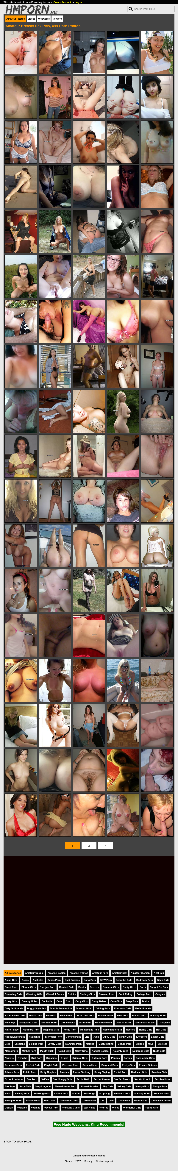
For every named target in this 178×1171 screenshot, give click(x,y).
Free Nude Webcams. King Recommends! (89, 1124)
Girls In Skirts (123, 1022)
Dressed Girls (83, 1008)
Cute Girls (116, 1001)
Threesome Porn (69, 1100)
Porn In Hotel (89, 1065)
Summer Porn (161, 1093)
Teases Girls (33, 1100)
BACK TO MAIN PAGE (18, 1141)
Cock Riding (125, 994)
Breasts (94, 987)
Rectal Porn (120, 1072)
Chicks (72, 994)
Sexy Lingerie (43, 1086)
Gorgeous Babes (144, 1022)
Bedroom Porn (144, 980)
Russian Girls (159, 1072)
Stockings (89, 1093)
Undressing (140, 1100)
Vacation (22, 1107)
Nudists (9, 1058)
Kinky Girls (125, 1036)
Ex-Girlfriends (143, 1008)
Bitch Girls (163, 980)
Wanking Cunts (71, 1107)
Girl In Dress (68, 1022)
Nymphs (22, 1058)
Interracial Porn (53, 1036)
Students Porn (122, 1093)
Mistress (162, 1043)
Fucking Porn (158, 1015)
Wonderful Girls (132, 1107)
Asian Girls (11, 980)
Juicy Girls (109, 1036)
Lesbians (20, 1043)
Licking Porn (36, 1043)
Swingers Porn (13, 1100)
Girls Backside (103, 1022)
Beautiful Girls (124, 980)
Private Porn (12, 1072)
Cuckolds (47, 1001)
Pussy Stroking (81, 1072)
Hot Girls (161, 1029)
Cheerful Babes (55, 994)
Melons (140, 1043)
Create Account (62, 2)
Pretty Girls (128, 1065)
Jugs (96, 1036)
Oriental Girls (80, 1058)
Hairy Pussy (11, 1029)
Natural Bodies (100, 1051)
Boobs (82, 987)
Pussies (64, 1072)
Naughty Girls (120, 1051)
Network (57, 18)
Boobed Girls (66, 987)
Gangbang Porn (28, 1022)
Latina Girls (157, 1036)
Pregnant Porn (110, 1065)
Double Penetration (61, 1008)
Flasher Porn (105, 1015)
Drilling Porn (103, 1008)
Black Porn (11, 987)
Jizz (87, 1036)
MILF (151, 1043)
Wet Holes (89, 1107)
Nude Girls (159, 1051)
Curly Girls (81, 1001)
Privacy (88, 1161)
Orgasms (51, 1058)
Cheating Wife (34, 994)
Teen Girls (49, 1100)
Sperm (75, 1093)
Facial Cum (35, 1015)
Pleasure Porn (70, 1065)
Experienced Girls (15, 1015)
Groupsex (164, 1022)
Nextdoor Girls (140, 1051)
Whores (103, 1107)
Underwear (124, 1100)
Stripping (104, 1093)
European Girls (122, 1008)
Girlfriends (85, 1022)
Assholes (38, 980)
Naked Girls (64, 1051)
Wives (115, 1107)
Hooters (130, 1029)
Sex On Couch (142, 1079)
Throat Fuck (89, 1100)
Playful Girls (51, 1065)
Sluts (8, 1093)
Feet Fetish (66, 1015)
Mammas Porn (73, 1043)
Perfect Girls (33, 1065)
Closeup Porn (106, 994)
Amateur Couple (34, 973)
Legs (7, 1043)
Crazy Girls (11, 1001)
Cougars (160, 994)
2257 (78, 1161)
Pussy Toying (102, 1072)
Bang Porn (90, 980)
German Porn (49, 1022)
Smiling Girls (22, 1093)
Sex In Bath (83, 1079)
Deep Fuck (132, 1001)
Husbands (34, 1036)
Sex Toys (10, 1086)
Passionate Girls (145, 1058)
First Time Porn (85, 1015)
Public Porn (29, 1072)
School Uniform (14, 1079)
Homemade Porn (112, 1029)
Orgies (64, 1058)
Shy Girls (108, 1086)
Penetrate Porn (13, 1065)
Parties (128, 1058)
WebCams (44, 18)
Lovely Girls (54, 1043)
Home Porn (69, 1029)
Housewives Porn (15, 1036)
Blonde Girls (28, 987)
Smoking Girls (42, 1093)
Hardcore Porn (31, 1029)
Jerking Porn (73, 1036)
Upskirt (9, 1107)
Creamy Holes (30, 1001)
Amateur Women (140, 973)
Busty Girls (129, 987)
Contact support (104, 1161)
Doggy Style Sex (36, 1008)
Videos (31, 18)
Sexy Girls (25, 1086)
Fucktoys (10, 1022)
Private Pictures (148, 1065)
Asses (25, 980)
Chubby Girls (87, 994)
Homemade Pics (89, 1029)
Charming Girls (13, 994)
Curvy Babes (99, 1001)
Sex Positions (162, 1079)
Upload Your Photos (84, 1155)
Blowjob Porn (47, 987)
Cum (59, 1001)
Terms (68, 1161)
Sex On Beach (122, 1079)
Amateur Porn (100, 973)
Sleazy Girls (142, 1086)
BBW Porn (106, 980)
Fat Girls (51, 1015)
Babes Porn (54, 980)
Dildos (145, 1001)
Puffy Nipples (48, 1072)
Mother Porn (29, 1051)
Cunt (68, 1001)
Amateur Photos (15, 18)
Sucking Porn (141, 1093)
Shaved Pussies (89, 1086)
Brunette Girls (111, 987)
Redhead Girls (139, 1072)
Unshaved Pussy (161, 1100)
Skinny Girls (124, 1086)
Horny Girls (145, 1029)
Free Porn (122, 1015)
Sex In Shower (102, 1079)
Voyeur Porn (51, 1107)
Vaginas (35, 1107)
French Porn (139, 1015)
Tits (102, 1100)
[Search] (150, 9)
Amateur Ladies (56, 973)
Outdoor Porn (99, 1058)
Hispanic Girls (51, 1029)
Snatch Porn (61, 1093)
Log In (78, 2)
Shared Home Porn (65, 1086)
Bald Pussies (72, 980)
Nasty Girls (81, 1051)
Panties (115, 1058)
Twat (111, 1100)
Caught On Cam (159, 987)
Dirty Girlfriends (14, 1008)
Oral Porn (36, 1058)
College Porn (144, 994)
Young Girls (152, 1107)
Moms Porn (11, 1051)
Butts (143, 987)
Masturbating (106, 1043)
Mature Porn (125, 1043)
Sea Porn (32, 1079)
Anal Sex (159, 973)
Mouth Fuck (47, 1051)
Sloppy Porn (160, 1086)
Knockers (141, 1036)
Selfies (45, 1079)
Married (90, 1043)
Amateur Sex (119, 973)
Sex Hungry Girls (62, 1079)
